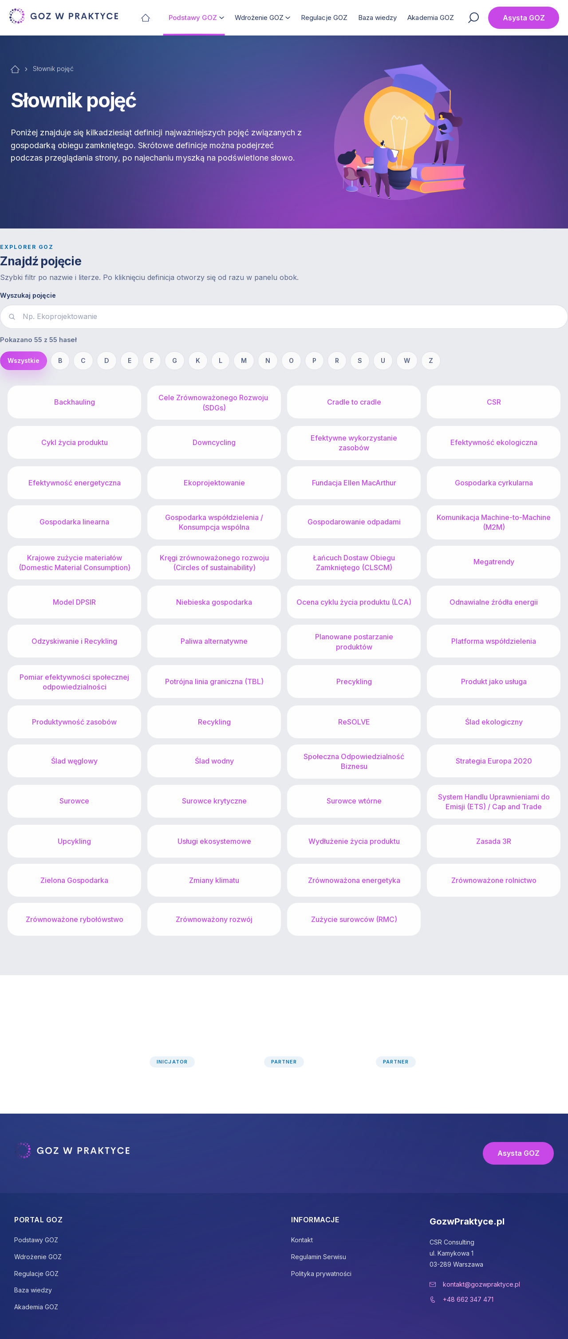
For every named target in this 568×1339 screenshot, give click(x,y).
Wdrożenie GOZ (259, 17)
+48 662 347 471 (468, 1299)
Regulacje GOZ (324, 17)
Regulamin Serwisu (318, 1256)
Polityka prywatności (321, 1273)
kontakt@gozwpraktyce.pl (481, 1284)
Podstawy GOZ (193, 17)
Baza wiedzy (377, 17)
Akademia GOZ (430, 17)
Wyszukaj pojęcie (28, 295)
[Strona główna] (145, 18)
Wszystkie (23, 360)
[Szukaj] (473, 18)
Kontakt (302, 1240)
